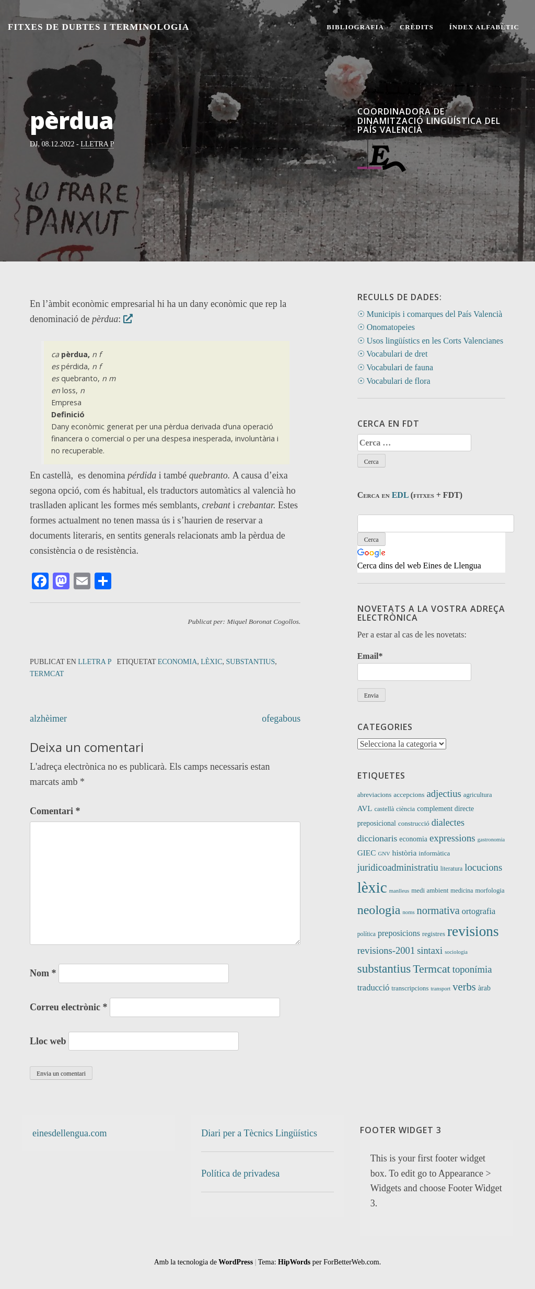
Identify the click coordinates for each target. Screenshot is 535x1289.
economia (177, 662)
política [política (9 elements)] (366, 934)
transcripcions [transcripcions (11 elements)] (409, 988)
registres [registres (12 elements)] (433, 934)
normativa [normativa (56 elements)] (438, 910)
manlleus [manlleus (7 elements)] (399, 891)
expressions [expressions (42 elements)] (452, 837)
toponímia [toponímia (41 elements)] (472, 969)
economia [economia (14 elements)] (413, 839)
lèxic (211, 662)
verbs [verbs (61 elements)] (464, 987)
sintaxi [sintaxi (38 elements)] (430, 950)
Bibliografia (355, 27)
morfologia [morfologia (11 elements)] (489, 890)
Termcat (47, 674)
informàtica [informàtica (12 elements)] (434, 853)
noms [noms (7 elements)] (409, 912)
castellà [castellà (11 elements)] (384, 809)
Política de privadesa (240, 1173)
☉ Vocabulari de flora (394, 381)
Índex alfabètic (484, 27)
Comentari (55, 811)
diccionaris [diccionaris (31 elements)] (377, 838)
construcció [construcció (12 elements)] (413, 823)
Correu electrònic (69, 1007)
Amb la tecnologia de (203, 1262)
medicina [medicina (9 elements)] (461, 890)
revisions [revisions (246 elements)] (473, 931)
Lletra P (97, 144)
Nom (43, 973)
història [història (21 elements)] (404, 852)
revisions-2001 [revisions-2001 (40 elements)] (386, 950)
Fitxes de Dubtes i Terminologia (98, 27)
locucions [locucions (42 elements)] (483, 867)
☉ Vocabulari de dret (392, 353)
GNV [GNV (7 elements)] (384, 854)
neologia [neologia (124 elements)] (379, 910)
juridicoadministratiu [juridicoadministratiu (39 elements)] (397, 867)
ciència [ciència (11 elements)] (405, 809)
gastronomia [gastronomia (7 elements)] (491, 839)
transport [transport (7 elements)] (440, 988)
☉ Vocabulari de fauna (395, 367)
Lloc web (48, 1041)
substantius (250, 662)
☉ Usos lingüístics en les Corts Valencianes (430, 340)
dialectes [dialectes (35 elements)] (448, 822)
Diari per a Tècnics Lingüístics (259, 1133)
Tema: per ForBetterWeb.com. (319, 1262)
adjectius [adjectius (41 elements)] (443, 793)
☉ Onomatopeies (386, 327)
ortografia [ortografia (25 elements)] (479, 911)
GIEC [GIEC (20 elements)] (366, 852)
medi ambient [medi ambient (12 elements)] (429, 890)
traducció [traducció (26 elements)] (373, 988)
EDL (400, 494)
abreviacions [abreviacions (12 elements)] (374, 795)
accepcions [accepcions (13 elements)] (408, 795)
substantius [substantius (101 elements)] (384, 968)
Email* (414, 666)
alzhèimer (48, 718)
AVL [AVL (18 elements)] (365, 808)
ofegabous (281, 718)
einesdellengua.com (69, 1133)
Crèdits (417, 27)
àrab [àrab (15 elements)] (484, 988)
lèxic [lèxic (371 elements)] (372, 887)
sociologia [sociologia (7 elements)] (456, 952)
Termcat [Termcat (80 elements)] (431, 968)
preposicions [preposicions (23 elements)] (399, 933)
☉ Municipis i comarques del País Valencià (430, 314)
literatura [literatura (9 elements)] (451, 868)
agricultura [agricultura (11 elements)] (477, 795)
